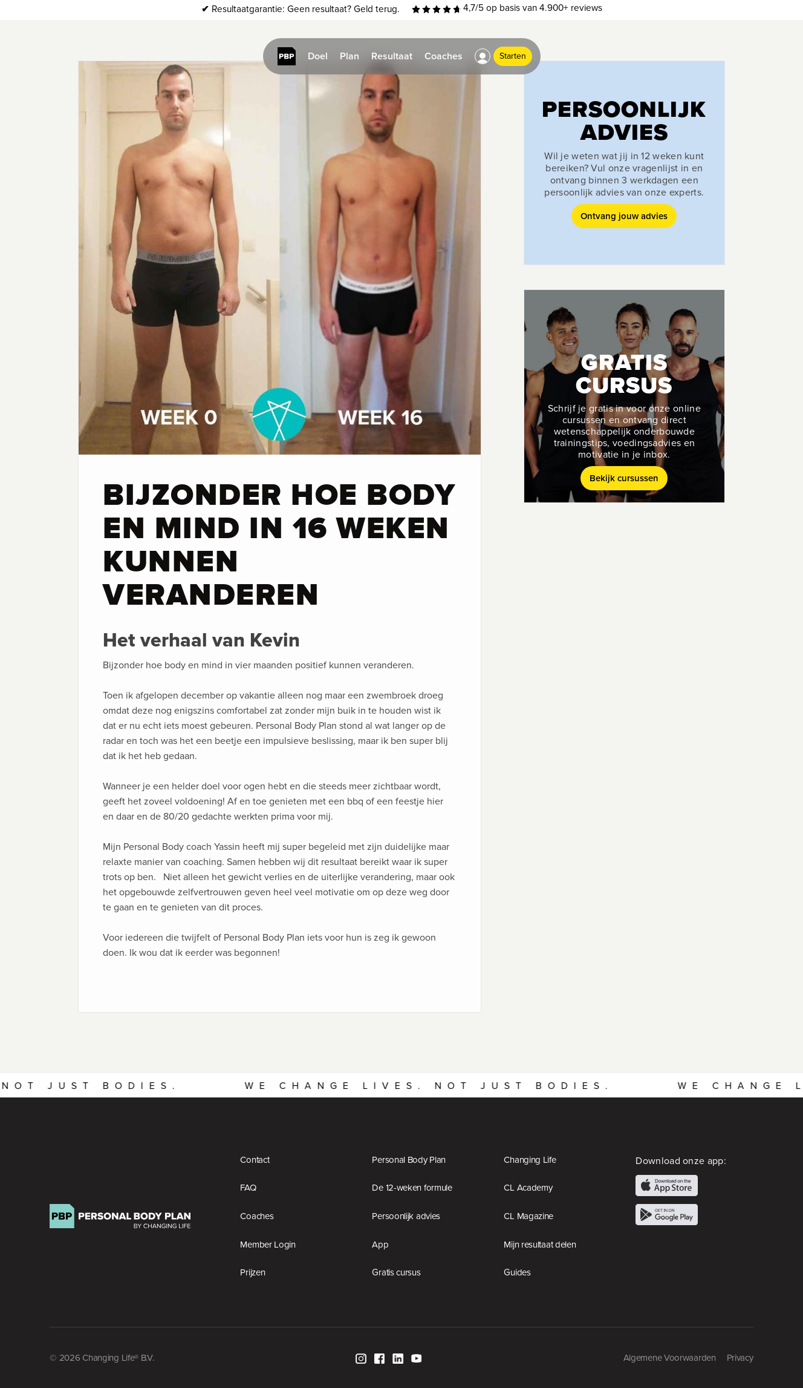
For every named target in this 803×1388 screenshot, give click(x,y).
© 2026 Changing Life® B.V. (102, 1358)
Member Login (267, 1244)
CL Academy (528, 1188)
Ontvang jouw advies (624, 215)
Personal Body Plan (409, 1160)
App (380, 1244)
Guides (517, 1272)
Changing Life (530, 1160)
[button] (482, 56)
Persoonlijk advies (406, 1216)
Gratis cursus (396, 1272)
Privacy (740, 1358)
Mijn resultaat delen (540, 1244)
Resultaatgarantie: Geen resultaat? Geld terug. (300, 9)
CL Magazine (528, 1216)
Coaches (256, 1216)
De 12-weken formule (412, 1188)
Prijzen (252, 1272)
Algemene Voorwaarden (669, 1358)
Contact (254, 1160)
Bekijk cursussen (624, 478)
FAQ (248, 1188)
